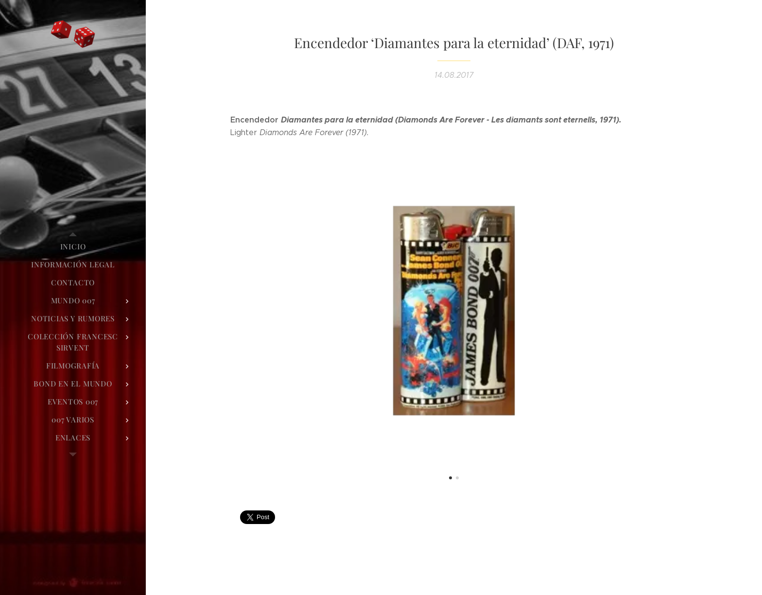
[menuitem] (73, 246)
